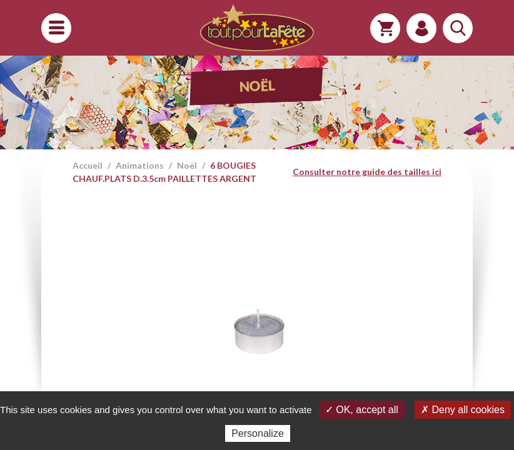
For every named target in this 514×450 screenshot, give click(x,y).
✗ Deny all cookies (463, 409)
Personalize (257, 433)
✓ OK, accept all (361, 409)
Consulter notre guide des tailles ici (367, 171)
